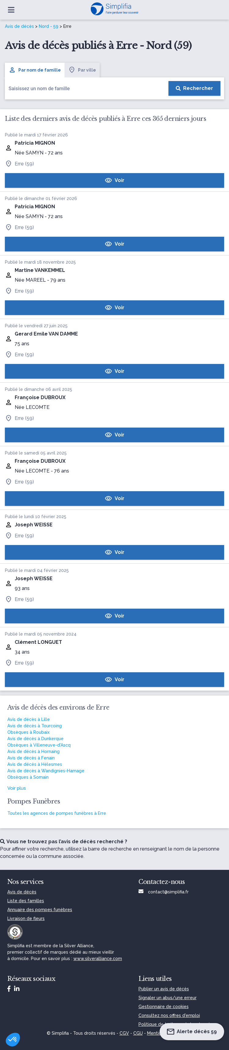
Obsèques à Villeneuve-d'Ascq (39, 745)
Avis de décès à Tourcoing (34, 725)
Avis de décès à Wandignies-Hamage (45, 770)
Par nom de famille (35, 70)
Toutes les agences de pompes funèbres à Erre (56, 813)
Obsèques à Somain (28, 777)
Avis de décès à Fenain (31, 757)
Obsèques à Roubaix (28, 732)
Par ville (82, 70)
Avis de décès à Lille (28, 719)
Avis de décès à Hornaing (33, 751)
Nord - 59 (48, 26)
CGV (124, 1033)
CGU (138, 1033)
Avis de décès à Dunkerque (35, 738)
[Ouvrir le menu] (11, 10)
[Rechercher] (194, 88)
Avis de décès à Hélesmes (34, 764)
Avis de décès (19, 26)
